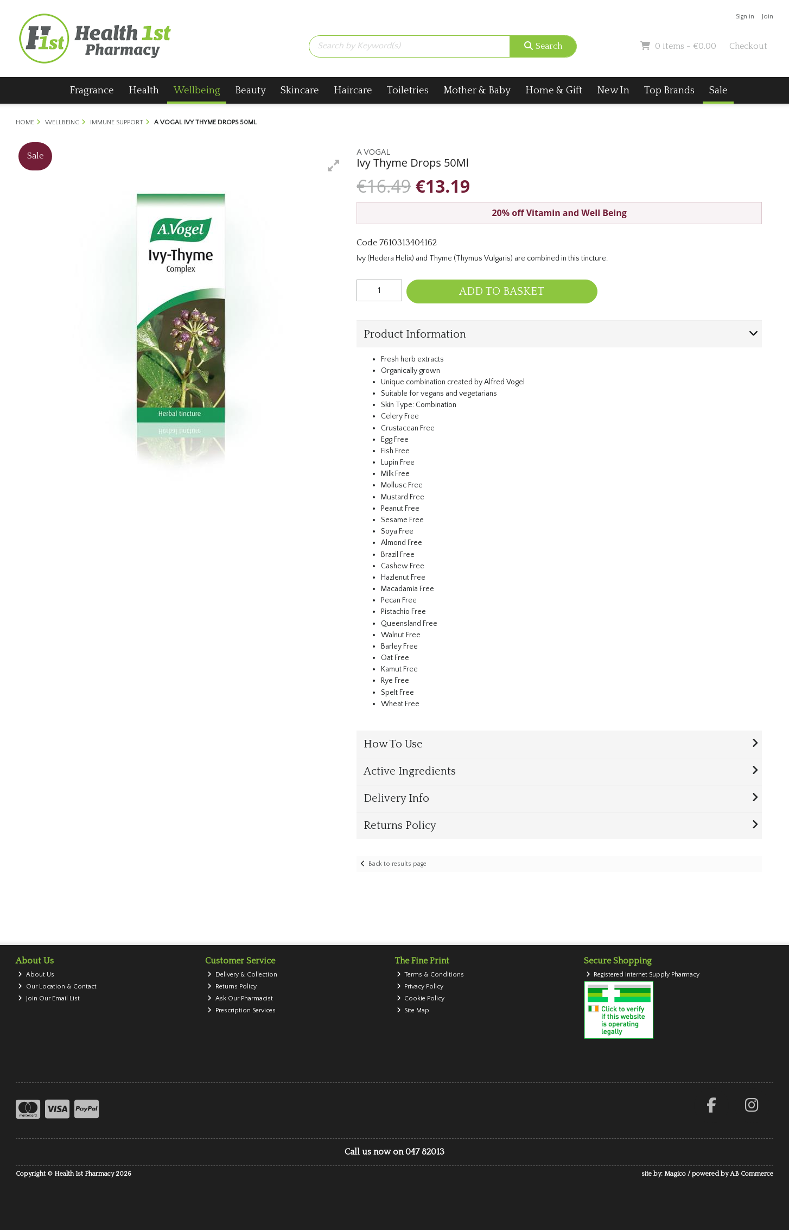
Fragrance (91, 90)
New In (613, 90)
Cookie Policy (421, 998)
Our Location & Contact (57, 986)
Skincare (300, 90)
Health (144, 90)
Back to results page (397, 863)
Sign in (745, 16)
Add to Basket (501, 291)
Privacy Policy (420, 986)
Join (767, 16)
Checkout (748, 46)
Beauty (250, 90)
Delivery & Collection (242, 974)
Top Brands (669, 90)
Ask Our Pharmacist (240, 998)
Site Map (413, 1010)
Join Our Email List (49, 998)
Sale (718, 90)
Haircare (353, 90)
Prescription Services (241, 1010)
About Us (36, 974)
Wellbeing (197, 90)
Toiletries (408, 90)
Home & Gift (553, 90)
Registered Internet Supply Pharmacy (643, 974)
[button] (333, 165)
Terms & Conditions (431, 974)
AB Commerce (751, 1173)
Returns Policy (232, 986)
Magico (675, 1173)
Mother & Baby (477, 90)
